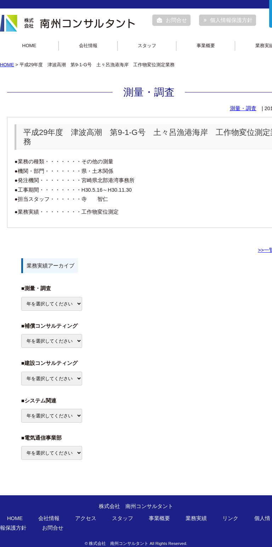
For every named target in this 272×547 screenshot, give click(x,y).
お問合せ (172, 20)
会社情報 (88, 45)
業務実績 (196, 518)
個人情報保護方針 (228, 20)
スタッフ (147, 45)
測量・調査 (243, 108)
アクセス (85, 518)
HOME (29, 45)
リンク (230, 518)
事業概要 (206, 45)
